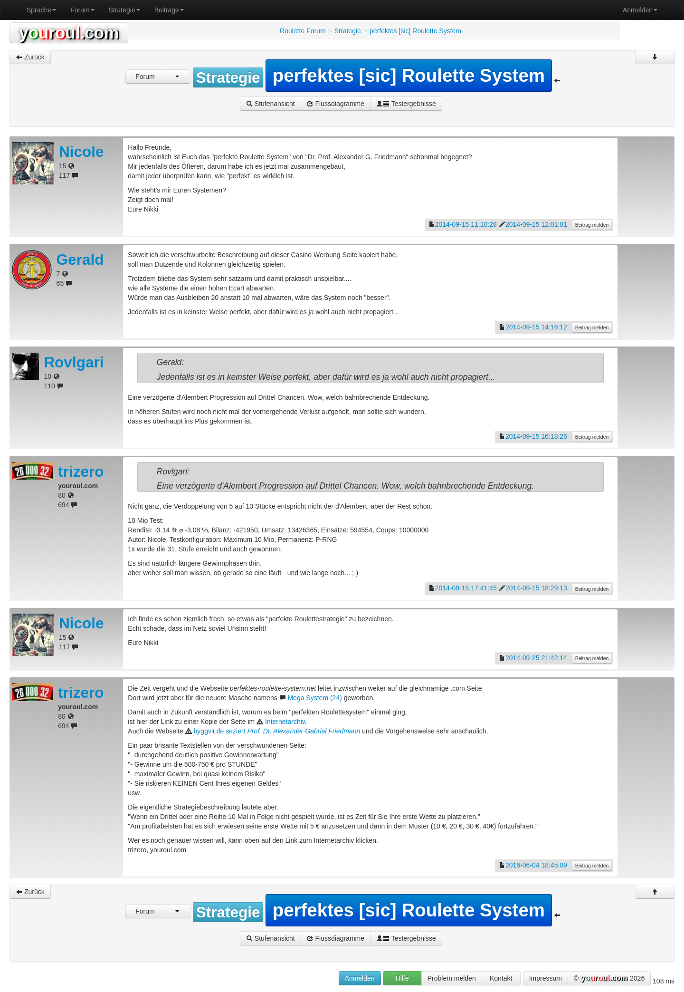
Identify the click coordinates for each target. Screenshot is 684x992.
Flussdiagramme (335, 103)
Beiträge (169, 10)
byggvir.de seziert (277, 731)
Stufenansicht (270, 103)
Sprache (41, 10)
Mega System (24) (314, 698)
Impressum (545, 978)
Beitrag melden (592, 225)
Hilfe (402, 978)
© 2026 (609, 978)
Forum (82, 10)
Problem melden (452, 978)
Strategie (124, 10)
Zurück (30, 57)
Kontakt (501, 978)
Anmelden (640, 10)
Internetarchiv (285, 721)
